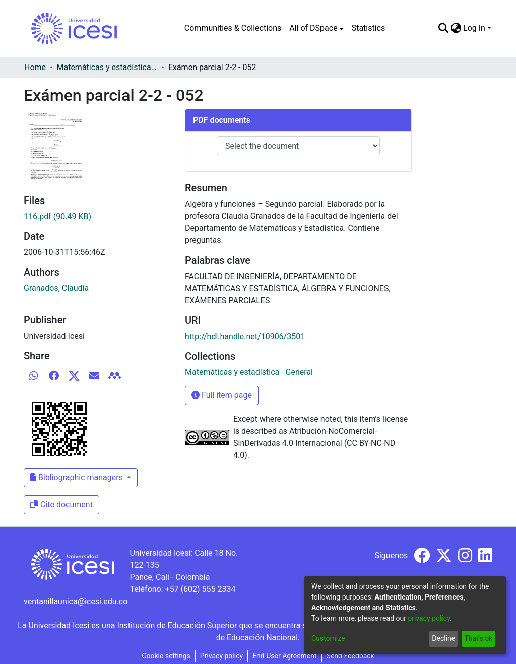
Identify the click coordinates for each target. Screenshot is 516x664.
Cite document (61, 504)
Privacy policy (221, 656)
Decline (443, 638)
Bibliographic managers (77, 477)
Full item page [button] (221, 395)
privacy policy (429, 618)
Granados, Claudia (56, 288)
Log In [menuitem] (474, 28)
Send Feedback (350, 656)
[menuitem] (316, 28)
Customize (328, 638)
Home (35, 67)
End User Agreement (284, 656)
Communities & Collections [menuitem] (232, 28)
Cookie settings (166, 656)
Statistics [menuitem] (368, 28)
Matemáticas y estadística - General (106, 67)
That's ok (478, 638)
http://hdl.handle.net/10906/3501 (245, 336)
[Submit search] (443, 28)
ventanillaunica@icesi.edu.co (75, 601)
